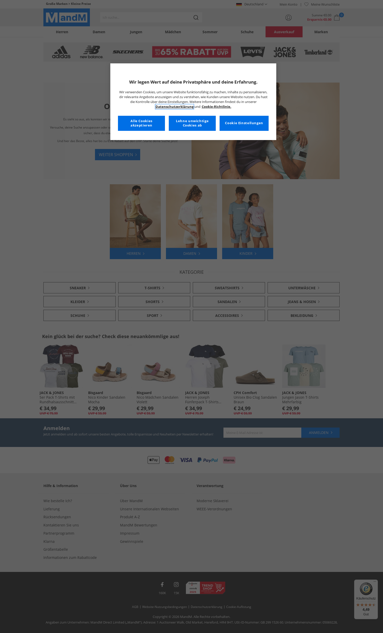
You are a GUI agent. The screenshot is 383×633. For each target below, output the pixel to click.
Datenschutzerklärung (174, 107)
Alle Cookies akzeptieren (141, 123)
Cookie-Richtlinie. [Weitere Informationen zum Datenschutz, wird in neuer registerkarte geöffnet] (216, 107)
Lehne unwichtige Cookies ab (192, 123)
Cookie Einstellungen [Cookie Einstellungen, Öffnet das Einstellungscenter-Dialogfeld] (244, 123)
